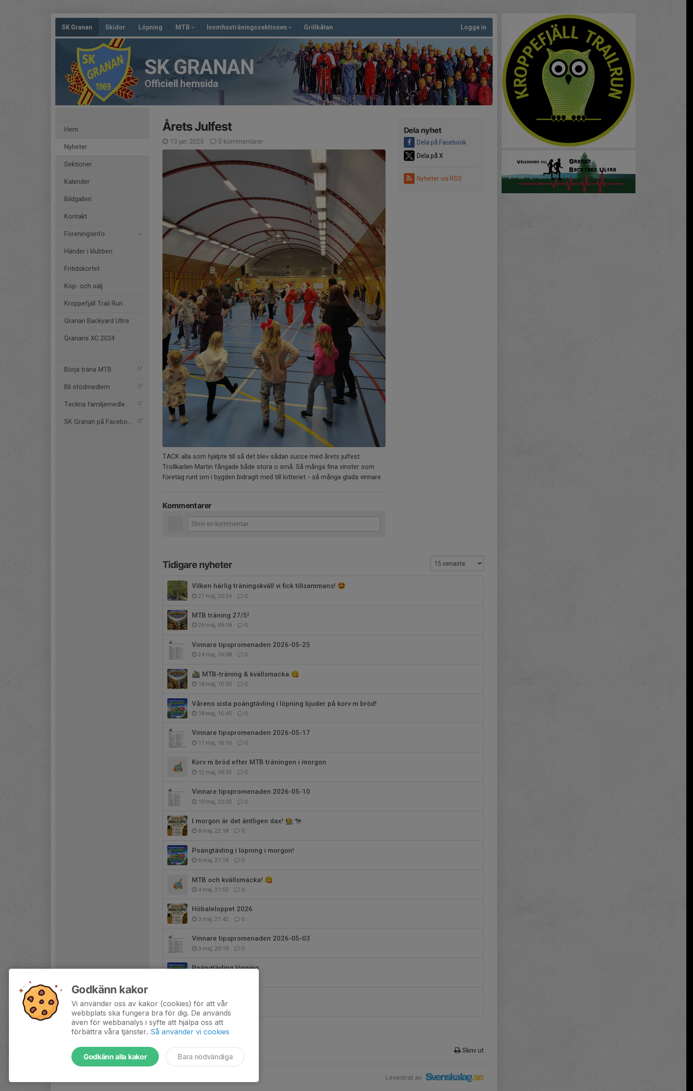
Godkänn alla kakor (115, 1056)
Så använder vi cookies (189, 1031)
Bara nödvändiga (205, 1056)
